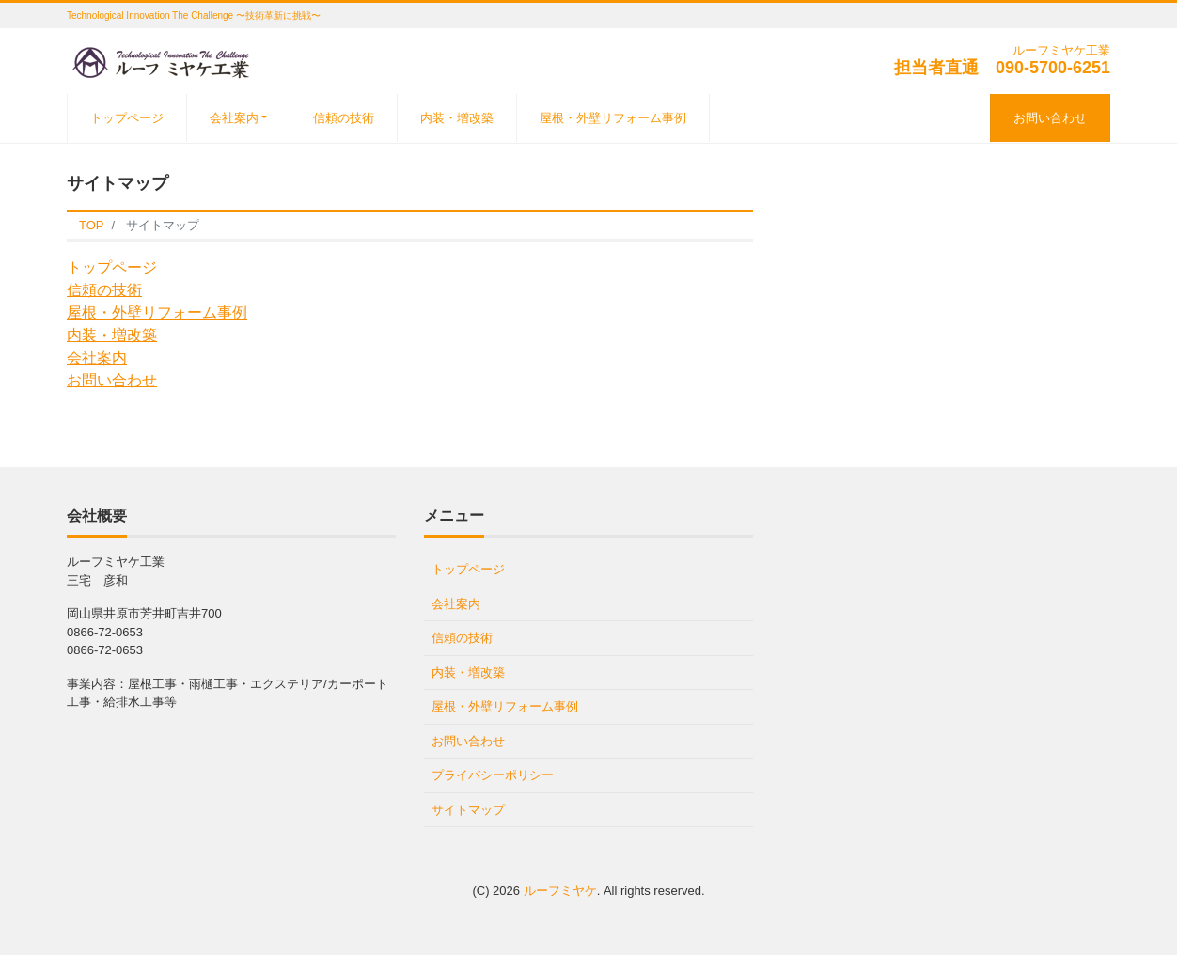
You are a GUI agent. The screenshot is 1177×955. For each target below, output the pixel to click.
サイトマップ (468, 810)
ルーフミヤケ (560, 891)
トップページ (127, 118)
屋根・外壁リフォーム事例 (613, 118)
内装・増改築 (457, 118)
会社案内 (234, 118)
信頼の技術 (343, 118)
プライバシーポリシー (493, 775)
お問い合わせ (1050, 118)
